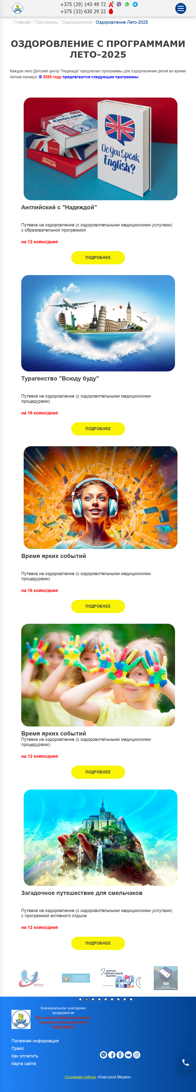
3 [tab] (93, 999)
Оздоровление (77, 22)
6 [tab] (112, 999)
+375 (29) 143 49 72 (83, 4)
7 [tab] (118, 999)
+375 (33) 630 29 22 (83, 11)
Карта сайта (23, 1063)
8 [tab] (124, 999)
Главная (22, 22)
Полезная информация (35, 1040)
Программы (46, 22)
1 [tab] (80, 999)
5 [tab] (105, 999)
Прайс (17, 1048)
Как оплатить (24, 1056)
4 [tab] (99, 999)
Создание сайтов (80, 1077)
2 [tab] (86, 999)
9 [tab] (131, 999)
